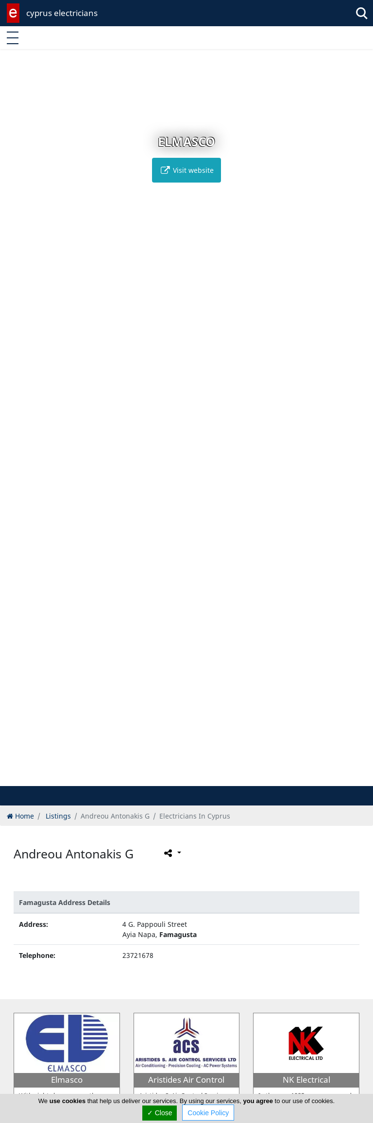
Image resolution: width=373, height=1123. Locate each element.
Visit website (186, 170)
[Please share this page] (171, 853)
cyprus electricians (62, 12)
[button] (176, 777)
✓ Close (159, 1113)
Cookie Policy (208, 1113)
